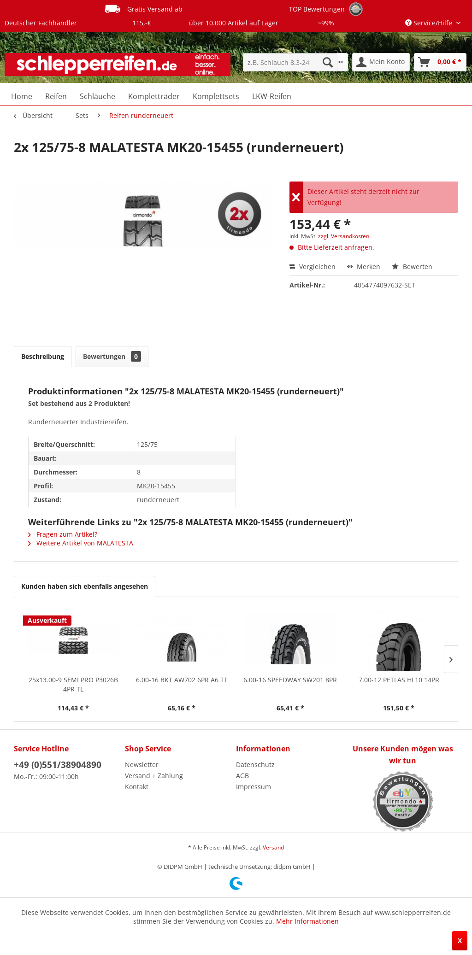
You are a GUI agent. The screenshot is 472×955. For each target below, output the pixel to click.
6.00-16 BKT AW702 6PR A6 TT (182, 679)
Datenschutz (255, 764)
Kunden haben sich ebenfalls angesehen (84, 586)
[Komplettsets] (216, 96)
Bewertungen (112, 356)
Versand (273, 847)
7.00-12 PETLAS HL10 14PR (399, 679)
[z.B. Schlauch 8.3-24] (290, 62)
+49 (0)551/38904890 (57, 765)
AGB (242, 775)
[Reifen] (56, 96)
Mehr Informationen (307, 921)
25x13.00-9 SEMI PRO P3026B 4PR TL (73, 684)
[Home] (22, 96)
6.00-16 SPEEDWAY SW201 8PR (290, 679)
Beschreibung (42, 356)
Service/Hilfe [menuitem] (429, 22)
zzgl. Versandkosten (343, 236)
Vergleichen (312, 266)
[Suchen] (327, 62)
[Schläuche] (97, 96)
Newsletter (142, 764)
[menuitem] (290, 62)
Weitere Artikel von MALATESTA (80, 543)
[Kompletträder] (154, 96)
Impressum (253, 786)
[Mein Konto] (381, 62)
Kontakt (136, 786)
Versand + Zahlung (154, 775)
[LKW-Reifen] (272, 96)
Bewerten (412, 266)
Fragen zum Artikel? (62, 534)
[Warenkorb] (440, 62)
